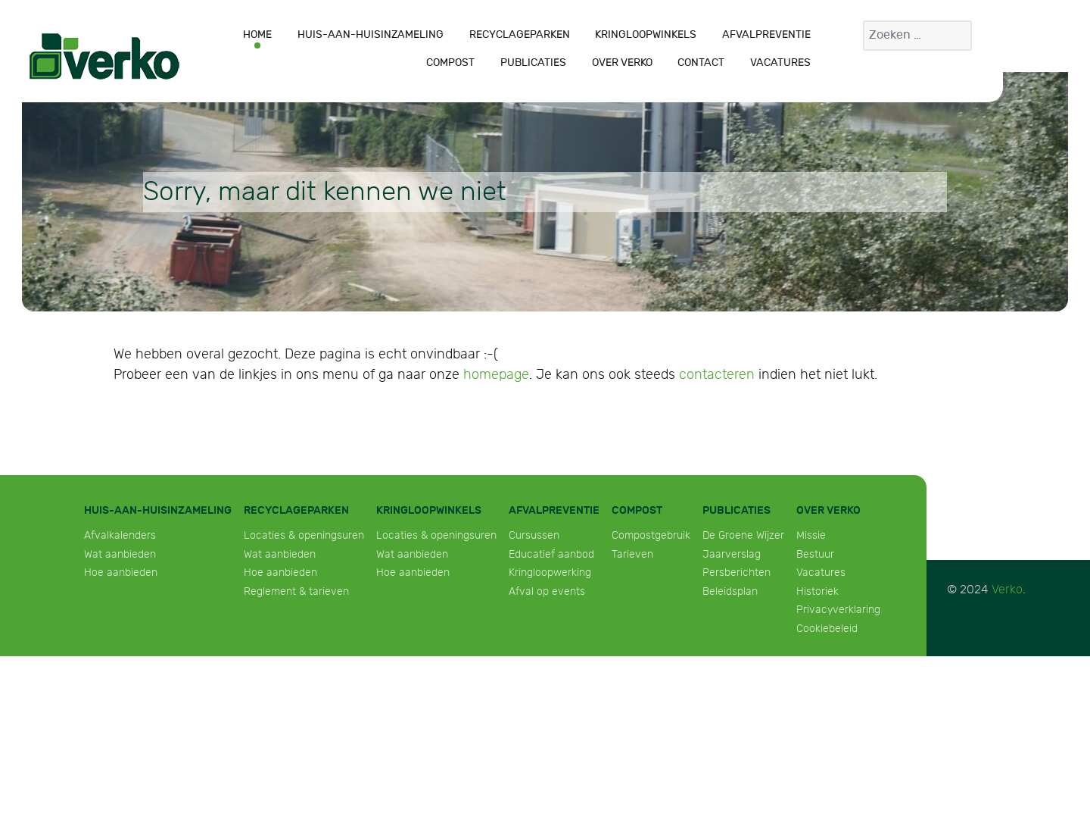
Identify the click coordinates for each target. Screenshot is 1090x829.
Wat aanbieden (120, 554)
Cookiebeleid (827, 628)
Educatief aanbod (551, 554)
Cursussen (534, 535)
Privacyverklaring (838, 609)
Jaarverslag (731, 554)
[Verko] (104, 56)
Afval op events (547, 591)
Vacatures (821, 572)
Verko (1007, 590)
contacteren (717, 375)
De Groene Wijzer (743, 535)
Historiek (817, 591)
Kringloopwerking (550, 572)
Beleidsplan (730, 591)
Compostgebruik (651, 535)
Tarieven (632, 554)
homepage (496, 375)
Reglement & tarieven (296, 591)
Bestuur (815, 554)
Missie (811, 535)
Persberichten (736, 572)
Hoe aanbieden (120, 572)
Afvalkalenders (120, 535)
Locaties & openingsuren (304, 535)
